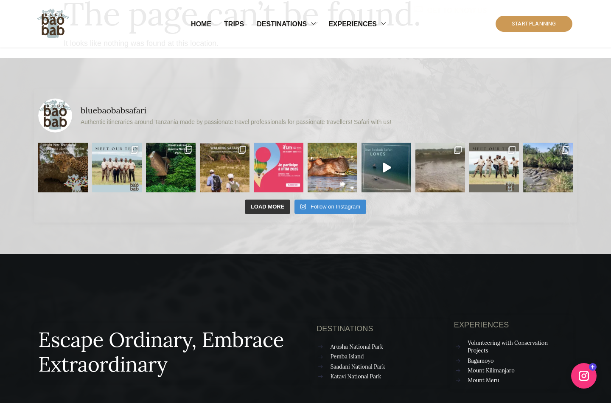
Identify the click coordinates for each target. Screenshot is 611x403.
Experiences (357, 24)
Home (201, 24)
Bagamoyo (480, 360)
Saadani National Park (358, 366)
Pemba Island (347, 356)
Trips (234, 24)
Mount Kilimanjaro (491, 370)
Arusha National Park (357, 346)
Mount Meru (483, 380)
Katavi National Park (356, 376)
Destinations (286, 24)
